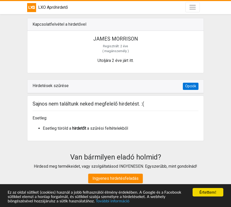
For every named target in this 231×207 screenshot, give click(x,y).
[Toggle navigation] (192, 7)
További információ (112, 201)
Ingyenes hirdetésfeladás (115, 178)
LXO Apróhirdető (47, 7)
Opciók (190, 86)
